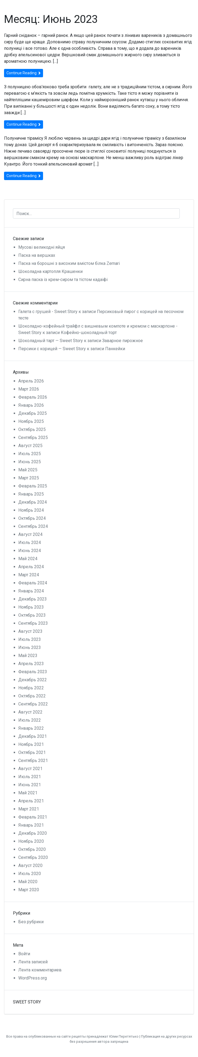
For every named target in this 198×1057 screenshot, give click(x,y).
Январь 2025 (31, 494)
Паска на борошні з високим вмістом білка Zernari (69, 263)
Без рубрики (31, 921)
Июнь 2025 (29, 461)
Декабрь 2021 (32, 736)
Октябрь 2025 (32, 429)
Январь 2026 (31, 405)
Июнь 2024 (29, 550)
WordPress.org (32, 978)
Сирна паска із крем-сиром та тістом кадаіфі (63, 279)
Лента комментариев (40, 969)
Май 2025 (27, 469)
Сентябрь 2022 (33, 704)
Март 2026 (28, 389)
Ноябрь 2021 (31, 744)
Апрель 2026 (31, 381)
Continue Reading (23, 73)
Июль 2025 (29, 453)
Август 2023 (30, 631)
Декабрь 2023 (32, 599)
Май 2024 (27, 558)
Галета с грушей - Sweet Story (47, 311)
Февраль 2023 (32, 671)
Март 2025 (28, 477)
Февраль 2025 (32, 486)
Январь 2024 (31, 591)
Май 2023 (27, 655)
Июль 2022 (29, 720)
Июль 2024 (29, 542)
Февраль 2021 (32, 817)
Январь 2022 (31, 728)
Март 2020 (28, 889)
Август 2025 (30, 445)
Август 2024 (30, 534)
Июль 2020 (29, 873)
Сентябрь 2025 (33, 437)
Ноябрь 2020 (31, 841)
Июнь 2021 (29, 784)
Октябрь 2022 (32, 695)
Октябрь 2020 (32, 849)
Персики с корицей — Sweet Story (52, 348)
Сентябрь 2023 (33, 623)
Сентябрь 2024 (33, 526)
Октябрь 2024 (32, 518)
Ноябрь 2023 (31, 607)
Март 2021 (28, 809)
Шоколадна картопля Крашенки (50, 271)
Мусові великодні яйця (41, 247)
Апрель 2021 (31, 800)
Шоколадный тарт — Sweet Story (50, 340)
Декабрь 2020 (32, 833)
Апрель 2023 (31, 663)
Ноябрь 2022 (31, 687)
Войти (24, 953)
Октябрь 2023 (32, 615)
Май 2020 (27, 881)
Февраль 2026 (32, 397)
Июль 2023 (29, 639)
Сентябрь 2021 (33, 760)
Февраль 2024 (32, 582)
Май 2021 (27, 792)
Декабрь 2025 (32, 413)
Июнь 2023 (29, 647)
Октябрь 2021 (32, 752)
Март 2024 (28, 574)
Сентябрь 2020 (33, 857)
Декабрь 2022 (32, 679)
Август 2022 (30, 712)
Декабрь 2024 (32, 502)
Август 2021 (30, 768)
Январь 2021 (31, 825)
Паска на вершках (36, 255)
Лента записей (33, 961)
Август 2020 (30, 865)
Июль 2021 (29, 776)
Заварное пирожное (122, 340)
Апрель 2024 (31, 566)
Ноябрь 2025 (31, 421)
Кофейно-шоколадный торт (89, 332)
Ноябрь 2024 (31, 510)
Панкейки (115, 348)
